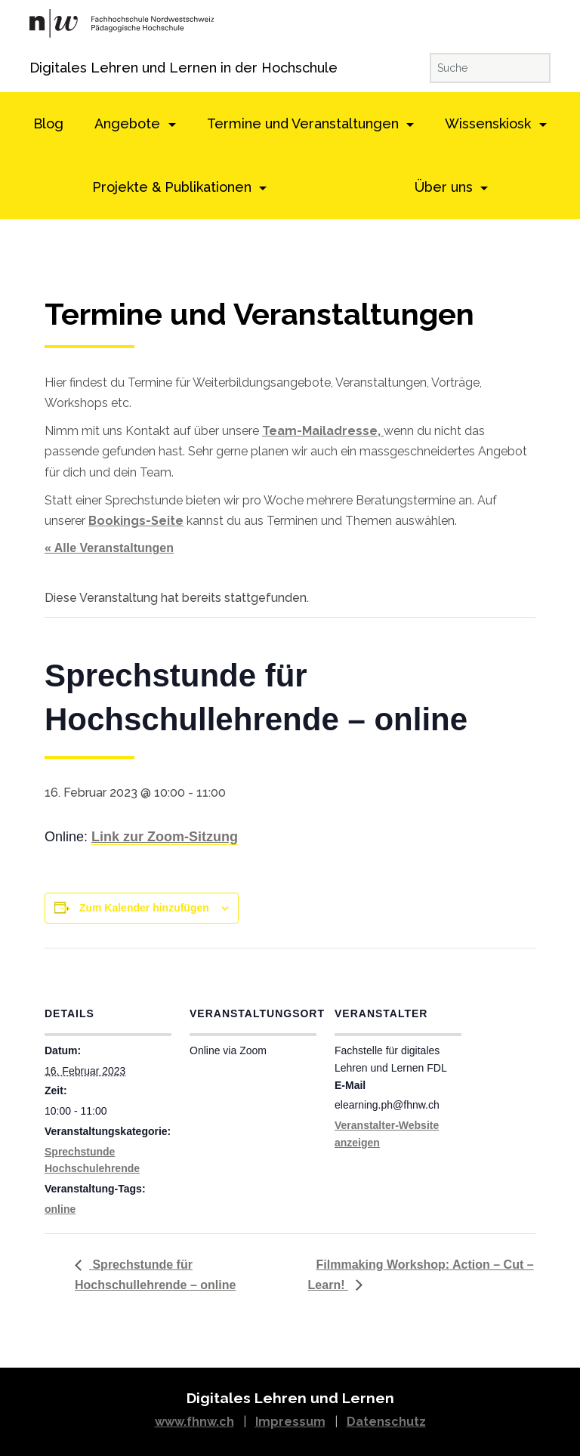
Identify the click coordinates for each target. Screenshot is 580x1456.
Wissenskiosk (490, 123)
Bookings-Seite (136, 521)
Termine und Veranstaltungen (305, 123)
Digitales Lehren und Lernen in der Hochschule (50, 68)
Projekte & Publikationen (173, 187)
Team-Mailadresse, (323, 431)
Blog (48, 123)
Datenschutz (386, 1421)
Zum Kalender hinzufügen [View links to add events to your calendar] (144, 908)
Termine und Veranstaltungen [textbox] (259, 315)
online (60, 1209)
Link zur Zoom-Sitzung (164, 836)
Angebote (129, 123)
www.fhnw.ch (194, 1421)
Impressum (290, 1421)
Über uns (446, 187)
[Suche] (490, 68)
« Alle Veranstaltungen (109, 547)
